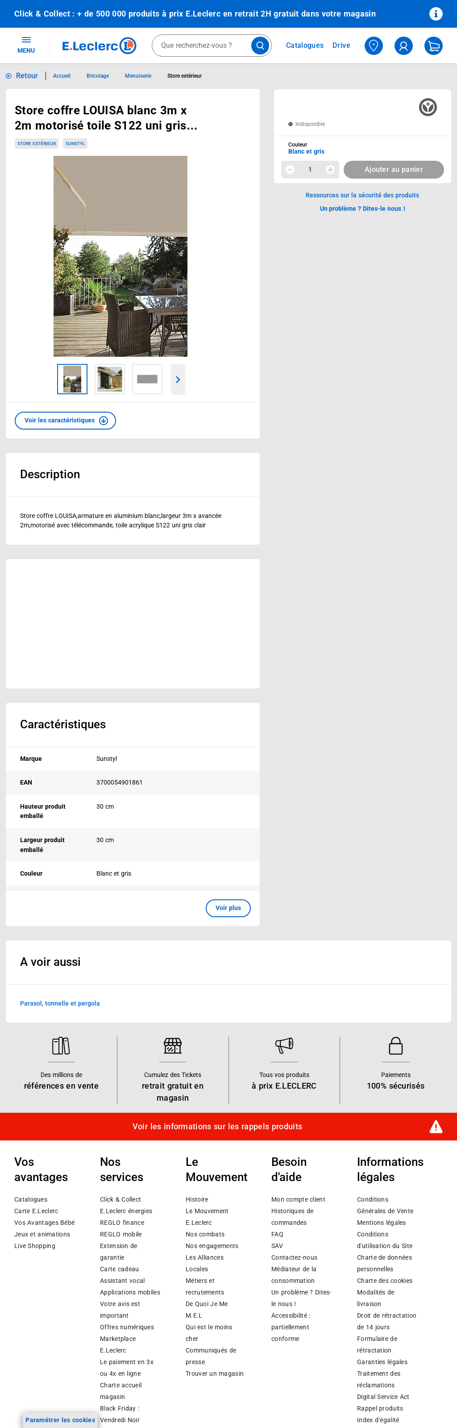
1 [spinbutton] (310, 169)
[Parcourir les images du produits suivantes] (178, 379)
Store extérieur (36, 143)
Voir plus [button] (228, 907)
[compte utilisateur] (404, 46)
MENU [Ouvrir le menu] (26, 44)
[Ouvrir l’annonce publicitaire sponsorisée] (133, 624)
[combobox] (212, 45)
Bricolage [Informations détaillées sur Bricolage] (98, 76)
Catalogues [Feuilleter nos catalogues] (305, 45)
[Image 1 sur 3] (72, 379)
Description (50, 474)
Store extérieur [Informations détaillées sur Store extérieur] (184, 76)
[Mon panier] (433, 46)
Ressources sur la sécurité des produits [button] (362, 195)
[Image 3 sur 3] (147, 379)
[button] (65, 421)
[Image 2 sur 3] (110, 379)
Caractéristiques (63, 724)
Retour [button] (27, 75)
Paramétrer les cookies (60, 1420)
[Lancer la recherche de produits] (260, 45)
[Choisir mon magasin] (374, 46)
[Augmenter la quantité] (330, 169)
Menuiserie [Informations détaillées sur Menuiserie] (138, 76)
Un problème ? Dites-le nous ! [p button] (363, 208)
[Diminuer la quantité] (290, 169)
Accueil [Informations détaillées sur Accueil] (62, 76)
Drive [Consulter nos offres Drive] (341, 45)
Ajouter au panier (394, 169)
